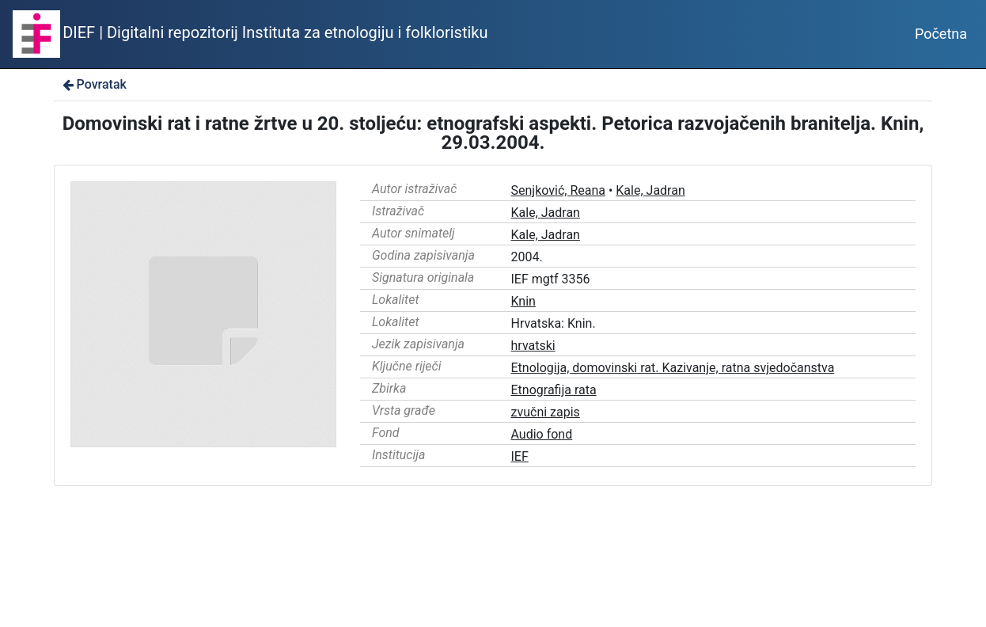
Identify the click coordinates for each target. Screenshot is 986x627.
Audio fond (542, 434)
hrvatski (533, 345)
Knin (523, 301)
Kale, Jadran (650, 190)
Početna (941, 33)
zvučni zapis (545, 412)
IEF (520, 456)
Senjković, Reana (558, 190)
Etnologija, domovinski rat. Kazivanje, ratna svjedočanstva (673, 367)
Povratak (93, 84)
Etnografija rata (554, 389)
